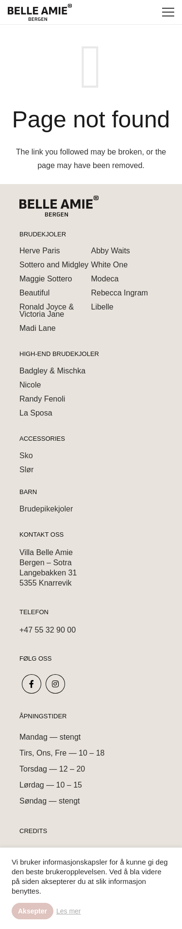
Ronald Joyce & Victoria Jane (46, 310)
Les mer (68, 911)
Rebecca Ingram (119, 293)
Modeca (105, 279)
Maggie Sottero (45, 279)
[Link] (40, 12)
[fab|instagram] (56, 684)
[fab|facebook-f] (31, 684)
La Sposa (35, 413)
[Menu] (168, 12)
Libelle (102, 307)
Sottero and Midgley (53, 265)
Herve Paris (39, 251)
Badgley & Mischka (52, 371)
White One (109, 265)
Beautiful (34, 293)
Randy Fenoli (42, 399)
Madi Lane (37, 328)
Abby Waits (110, 251)
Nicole (30, 385)
